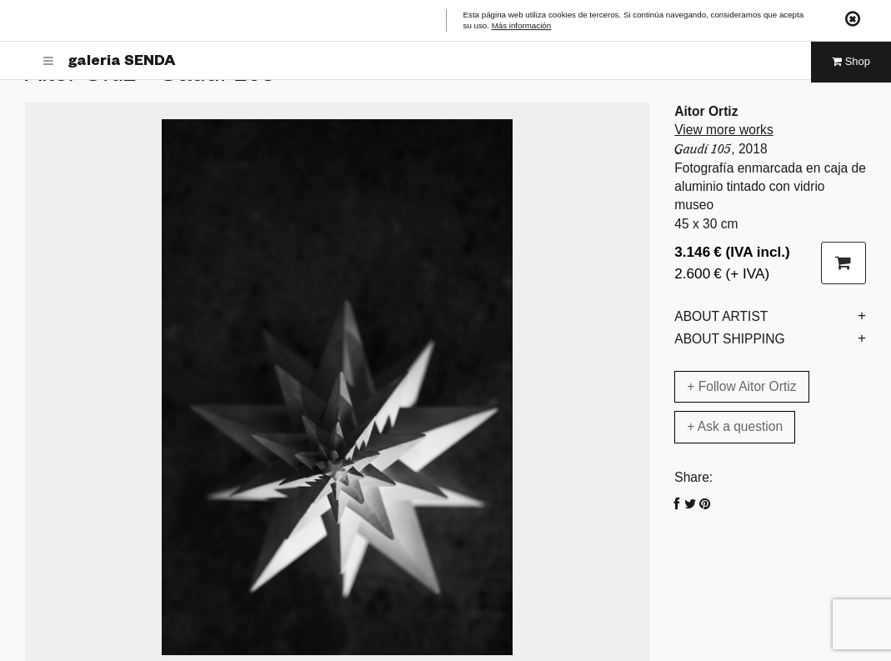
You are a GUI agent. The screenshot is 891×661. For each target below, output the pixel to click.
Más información (522, 26)
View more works (723, 130)
